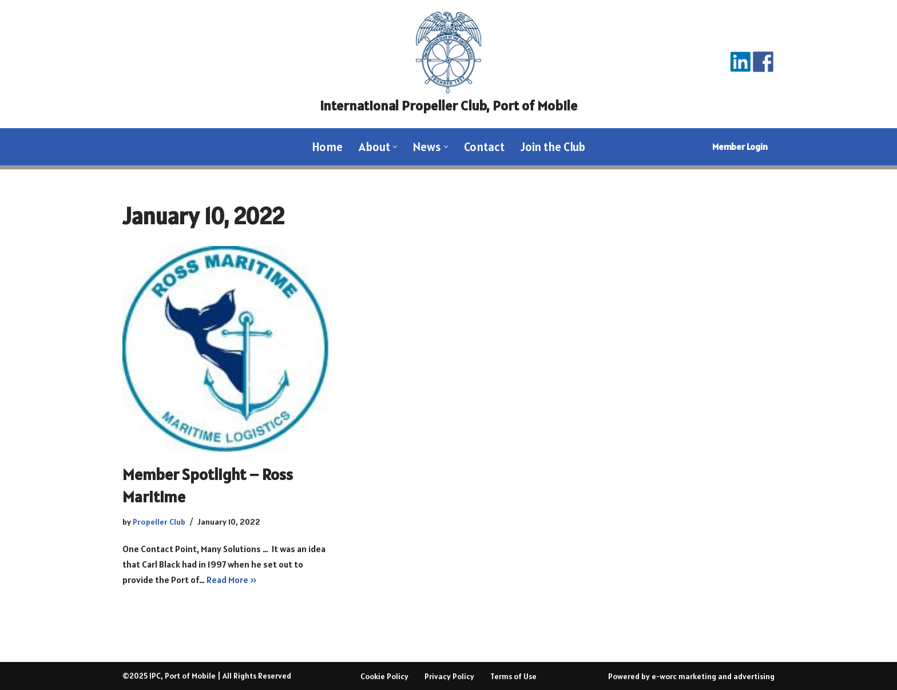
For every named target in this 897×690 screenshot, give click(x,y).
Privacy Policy (449, 676)
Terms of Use (513, 676)
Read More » (232, 579)
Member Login (740, 146)
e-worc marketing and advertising (713, 676)
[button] (395, 147)
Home (327, 146)
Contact (484, 146)
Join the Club (553, 146)
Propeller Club (159, 522)
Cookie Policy (384, 676)
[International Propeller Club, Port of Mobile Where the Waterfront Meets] (448, 64)
